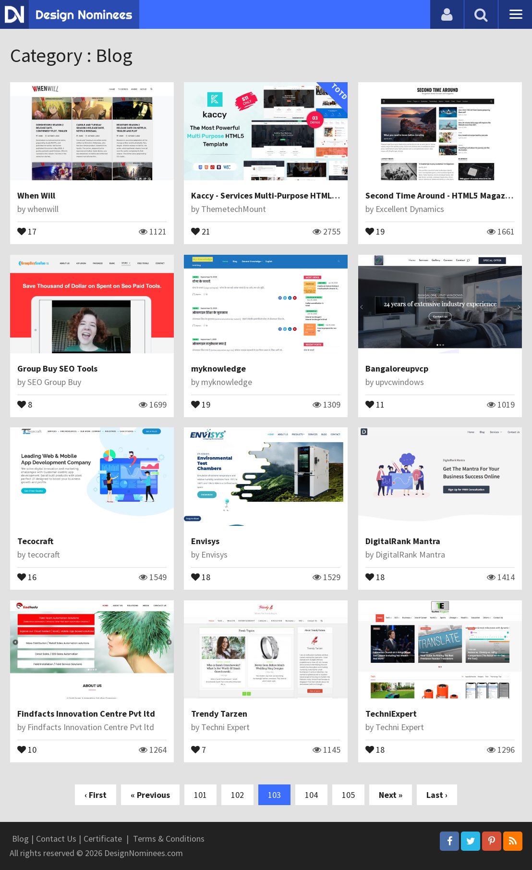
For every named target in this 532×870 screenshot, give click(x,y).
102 (237, 794)
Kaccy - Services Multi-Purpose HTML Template (281, 195)
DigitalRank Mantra (402, 541)
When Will (36, 195)
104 (311, 794)
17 (26, 231)
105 (348, 794)
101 (200, 794)
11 (375, 404)
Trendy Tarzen (219, 713)
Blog (20, 838)
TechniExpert (391, 713)
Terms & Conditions (169, 838)
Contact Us (56, 838)
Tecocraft (35, 541)
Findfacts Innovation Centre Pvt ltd (86, 713)
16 (26, 576)
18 (200, 576)
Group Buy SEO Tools (57, 368)
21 (200, 231)
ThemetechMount (233, 208)
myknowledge (218, 368)
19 (375, 231)
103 (274, 794)
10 (26, 749)
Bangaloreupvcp (396, 368)
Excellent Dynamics (409, 208)
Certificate (103, 838)
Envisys (205, 541)
